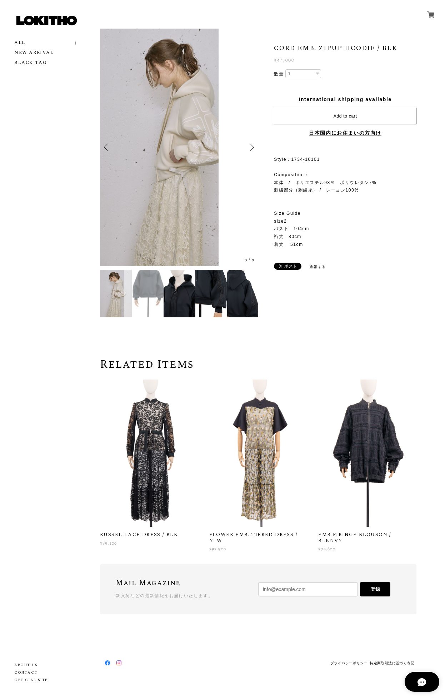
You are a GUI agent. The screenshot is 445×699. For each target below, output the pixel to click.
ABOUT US (26, 665)
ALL (19, 42)
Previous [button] (107, 147)
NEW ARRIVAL (34, 52)
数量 (279, 73)
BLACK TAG (30, 62)
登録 (375, 589)
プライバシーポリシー (349, 663)
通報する (317, 267)
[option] (179, 147)
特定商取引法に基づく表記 (392, 663)
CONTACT (26, 672)
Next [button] (251, 147)
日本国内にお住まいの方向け (345, 133)
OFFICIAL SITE (31, 680)
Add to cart (345, 116)
